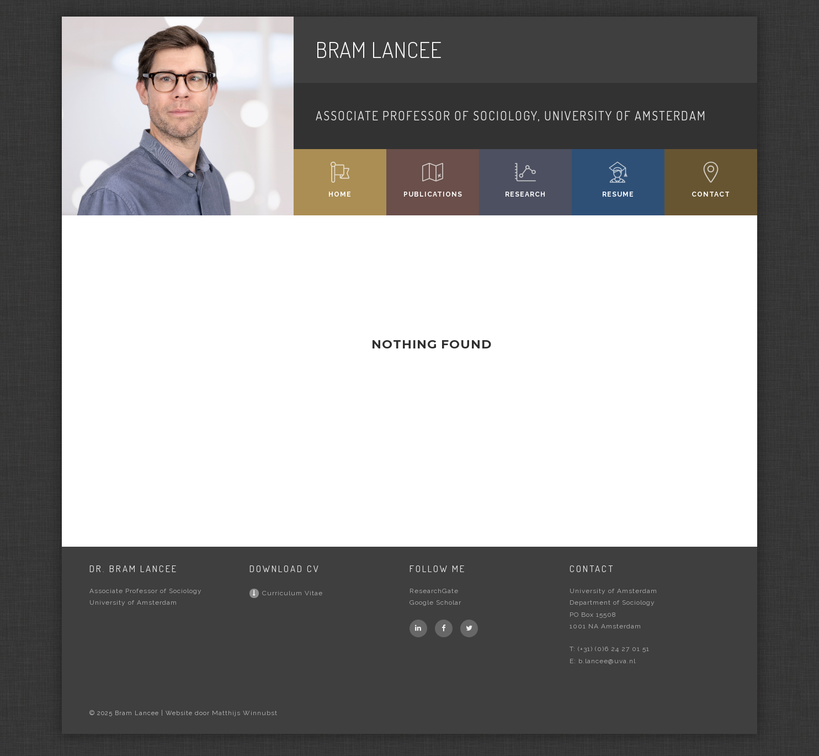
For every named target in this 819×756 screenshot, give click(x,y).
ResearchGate (434, 591)
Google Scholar (435, 602)
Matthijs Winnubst (245, 713)
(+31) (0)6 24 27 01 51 (614, 649)
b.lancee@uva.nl (607, 661)
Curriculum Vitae (286, 593)
